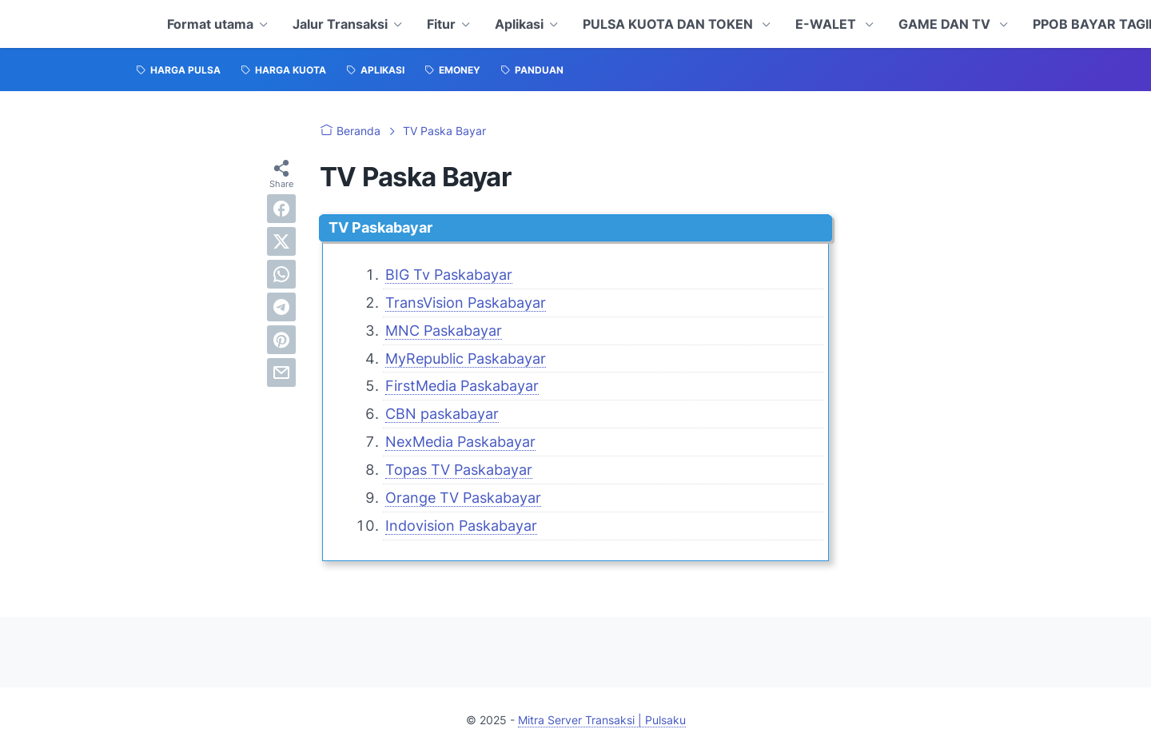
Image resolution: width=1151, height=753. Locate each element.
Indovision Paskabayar (461, 525)
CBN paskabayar (442, 413)
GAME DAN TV (946, 24)
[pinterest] (281, 339)
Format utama (210, 24)
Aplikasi (519, 24)
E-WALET (827, 24)
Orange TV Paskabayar (463, 497)
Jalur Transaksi (340, 24)
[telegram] (281, 307)
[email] (281, 372)
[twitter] (281, 241)
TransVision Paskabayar (465, 302)
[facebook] (281, 208)
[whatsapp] (281, 274)
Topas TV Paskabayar (458, 469)
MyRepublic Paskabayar (465, 358)
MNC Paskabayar (443, 330)
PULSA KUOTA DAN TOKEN (669, 24)
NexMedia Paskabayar (460, 441)
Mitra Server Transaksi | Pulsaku (602, 720)
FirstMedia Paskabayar (462, 385)
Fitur (441, 24)
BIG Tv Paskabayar (448, 274)
